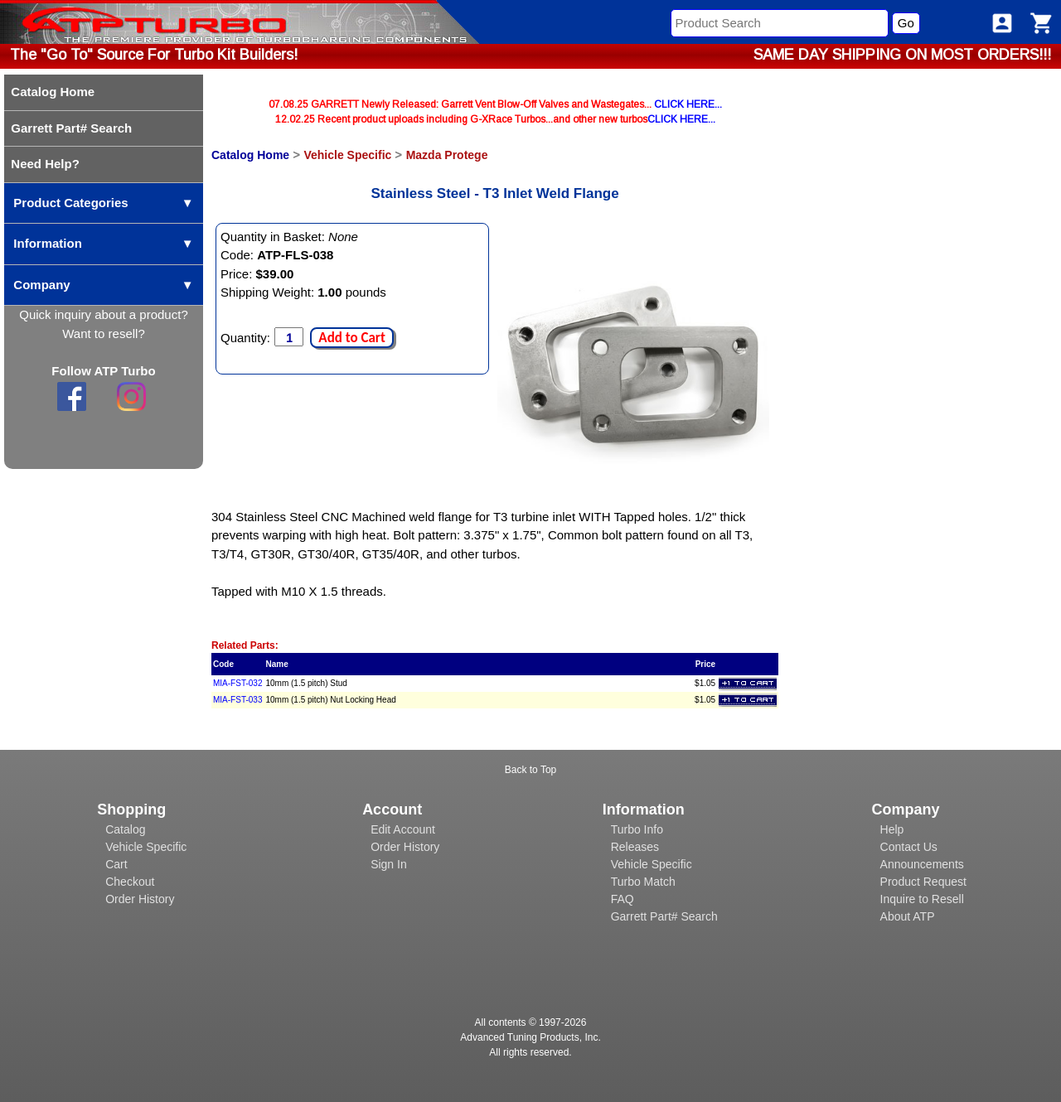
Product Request (923, 881)
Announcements (922, 864)
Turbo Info (637, 829)
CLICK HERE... (688, 104)
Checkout (129, 881)
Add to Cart (351, 337)
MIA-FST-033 (237, 699)
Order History (139, 899)
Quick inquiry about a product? (103, 314)
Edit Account (403, 829)
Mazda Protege (447, 155)
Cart (116, 864)
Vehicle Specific (347, 155)
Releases (635, 846)
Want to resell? (103, 333)
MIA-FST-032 (237, 683)
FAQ (622, 899)
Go (906, 23)
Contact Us (908, 846)
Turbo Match (643, 881)
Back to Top (530, 770)
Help (892, 829)
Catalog (125, 829)
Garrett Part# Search (664, 916)
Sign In (389, 864)
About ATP (907, 916)
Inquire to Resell (922, 899)
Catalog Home (250, 155)
